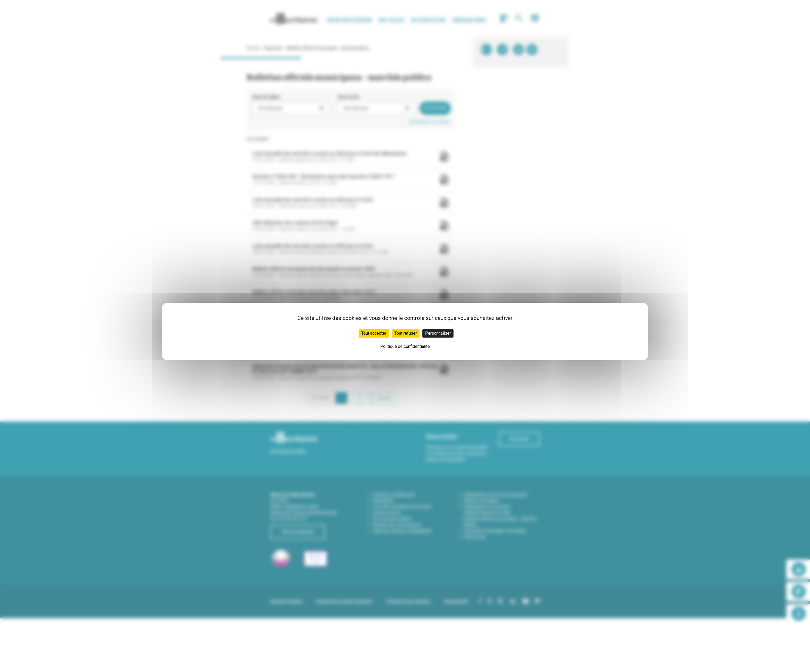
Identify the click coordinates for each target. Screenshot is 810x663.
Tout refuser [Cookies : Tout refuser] (405, 333)
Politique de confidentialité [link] (405, 346)
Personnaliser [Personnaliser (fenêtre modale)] (438, 333)
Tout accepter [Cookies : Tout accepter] (373, 333)
